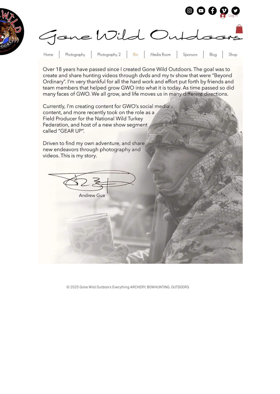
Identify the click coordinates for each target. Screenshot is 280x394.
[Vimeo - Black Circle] (224, 11)
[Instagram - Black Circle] (189, 11)
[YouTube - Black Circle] (201, 11)
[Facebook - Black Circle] (212, 11)
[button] (239, 29)
